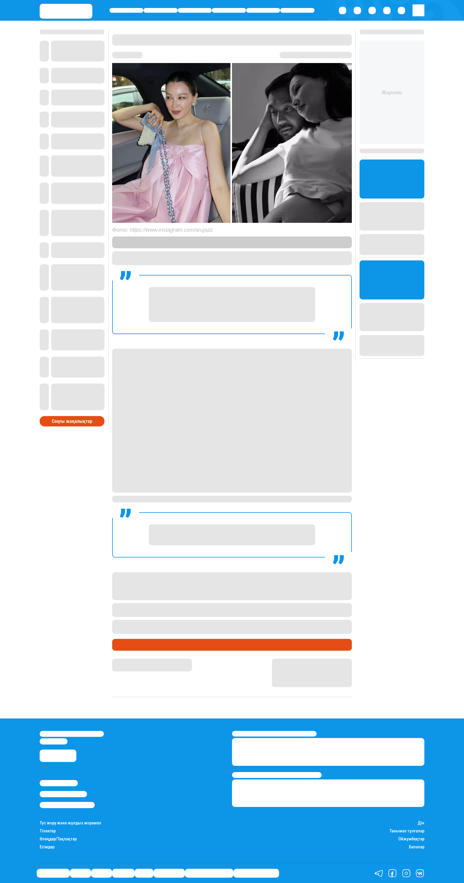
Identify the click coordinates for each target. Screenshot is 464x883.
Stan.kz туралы (59, 783)
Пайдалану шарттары (67, 805)
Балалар (416, 847)
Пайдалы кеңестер (256, 873)
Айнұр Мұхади (126, 661)
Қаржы (160, 10)
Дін (421, 823)
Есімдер (47, 847)
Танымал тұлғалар (406, 831)
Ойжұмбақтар (411, 839)
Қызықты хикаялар (209, 873)
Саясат (194, 10)
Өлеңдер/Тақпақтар (58, 839)
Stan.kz (141, 245)
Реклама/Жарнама (63, 794)
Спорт (263, 10)
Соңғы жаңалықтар (72, 421)
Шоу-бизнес (297, 10)
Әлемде (229, 10)
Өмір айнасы (126, 10)
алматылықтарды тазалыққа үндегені (283, 623)
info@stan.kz (53, 741)
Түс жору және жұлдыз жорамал (70, 823)
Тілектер (48, 831)
